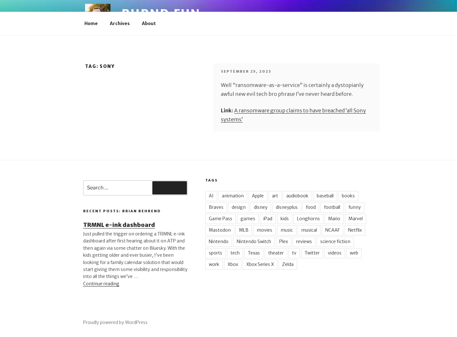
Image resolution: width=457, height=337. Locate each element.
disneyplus (287, 207)
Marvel (355, 218)
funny (354, 207)
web (354, 253)
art (275, 196)
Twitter (312, 253)
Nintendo (218, 241)
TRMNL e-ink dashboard (119, 224)
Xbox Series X (260, 264)
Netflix (355, 230)
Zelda (288, 264)
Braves (216, 207)
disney (261, 207)
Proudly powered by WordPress (115, 322)
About (149, 23)
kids (285, 218)
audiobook (297, 196)
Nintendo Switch (254, 241)
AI (211, 196)
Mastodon (220, 230)
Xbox (233, 264)
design (239, 207)
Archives (120, 23)
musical (309, 230)
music (287, 230)
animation (233, 196)
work (214, 264)
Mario (334, 218)
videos (334, 253)
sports (215, 253)
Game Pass (220, 218)
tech (235, 253)
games (248, 218)
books (348, 196)
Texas (254, 253)
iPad (267, 218)
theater (276, 253)
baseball (325, 196)
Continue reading (101, 284)
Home (91, 23)
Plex (283, 241)
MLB (243, 230)
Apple (258, 196)
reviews (304, 241)
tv (294, 253)
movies (264, 230)
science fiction (335, 241)
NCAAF (332, 230)
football (332, 207)
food (311, 207)
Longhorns (308, 218)
